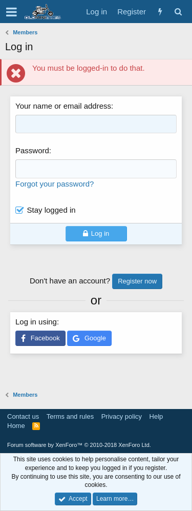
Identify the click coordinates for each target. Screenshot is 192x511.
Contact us (23, 416)
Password (32, 150)
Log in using (36, 321)
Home (16, 426)
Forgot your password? (54, 183)
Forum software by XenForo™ (79, 445)
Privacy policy (121, 416)
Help (156, 416)
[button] (11, 12)
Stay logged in (51, 210)
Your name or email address (63, 105)
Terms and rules (70, 416)
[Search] (178, 11)
